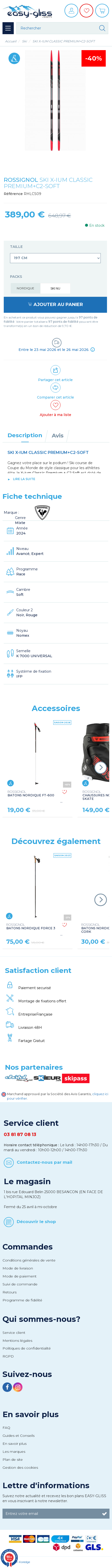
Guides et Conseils (18, 1435)
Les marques (13, 1451)
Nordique (25, 288)
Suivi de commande (20, 1284)
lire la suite (24, 479)
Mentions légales (17, 1340)
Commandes (27, 1247)
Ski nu (55, 288)
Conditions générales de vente (29, 1260)
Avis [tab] (58, 435)
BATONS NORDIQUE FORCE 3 (30, 926)
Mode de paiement (19, 1276)
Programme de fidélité (22, 1300)
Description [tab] (25, 435)
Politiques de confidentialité (26, 1348)
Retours (9, 1292)
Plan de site (12, 1459)
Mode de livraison (17, 1268)
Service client (13, 1332)
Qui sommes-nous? (41, 1319)
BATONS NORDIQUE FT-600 (31, 793)
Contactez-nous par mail (44, 1162)
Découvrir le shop (36, 1221)
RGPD (8, 1356)
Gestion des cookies (20, 1467)
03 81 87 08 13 (20, 1134)
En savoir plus (30, 1414)
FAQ (6, 1427)
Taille (17, 246)
